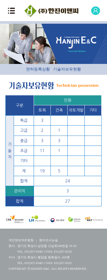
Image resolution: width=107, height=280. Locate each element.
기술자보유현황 (67, 69)
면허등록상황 (38, 69)
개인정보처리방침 (21, 240)
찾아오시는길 (48, 240)
